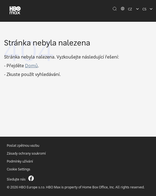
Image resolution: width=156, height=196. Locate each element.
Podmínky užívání (20, 161)
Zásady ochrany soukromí (26, 153)
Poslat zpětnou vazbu (23, 145)
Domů (31, 66)
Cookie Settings (18, 169)
